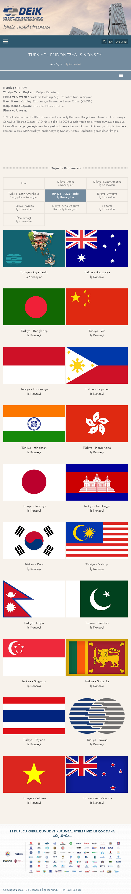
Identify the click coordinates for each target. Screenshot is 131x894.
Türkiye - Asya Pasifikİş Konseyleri (65, 195)
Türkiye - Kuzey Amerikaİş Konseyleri (107, 183)
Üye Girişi (121, 41)
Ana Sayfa (56, 64)
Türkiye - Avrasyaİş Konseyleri (107, 195)
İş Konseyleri (73, 64)
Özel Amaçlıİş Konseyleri (24, 219)
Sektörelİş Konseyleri (107, 207)
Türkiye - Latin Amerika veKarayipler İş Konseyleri (23, 195)
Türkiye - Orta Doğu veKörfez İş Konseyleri (65, 207)
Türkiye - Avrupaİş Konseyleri (24, 207)
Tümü (24, 183)
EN (111, 41)
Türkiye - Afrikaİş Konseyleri (65, 183)
